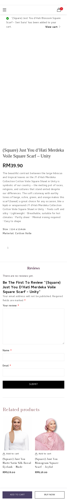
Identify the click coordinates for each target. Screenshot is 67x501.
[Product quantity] (8, 248)
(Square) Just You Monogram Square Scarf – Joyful (47, 463)
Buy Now (49, 495)
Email (7, 366)
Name (7, 351)
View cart (51, 27)
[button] (59, 9)
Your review (11, 306)
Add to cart (17, 495)
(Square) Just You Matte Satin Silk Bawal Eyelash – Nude (17, 463)
